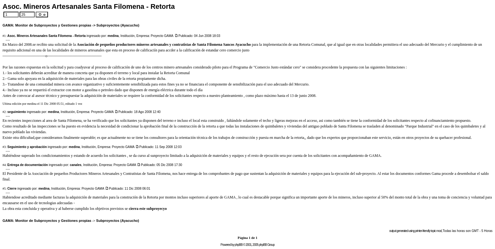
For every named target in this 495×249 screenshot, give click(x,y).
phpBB (238, 244)
